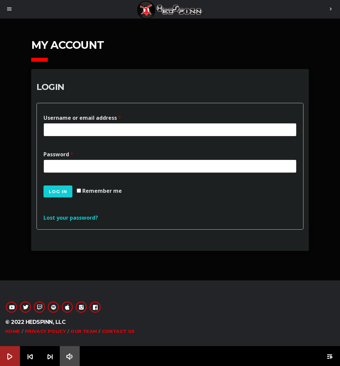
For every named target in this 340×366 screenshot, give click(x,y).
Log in (58, 191)
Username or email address (83, 116)
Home (12, 331)
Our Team (83, 331)
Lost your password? (70, 217)
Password (59, 153)
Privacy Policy (45, 331)
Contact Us (118, 331)
